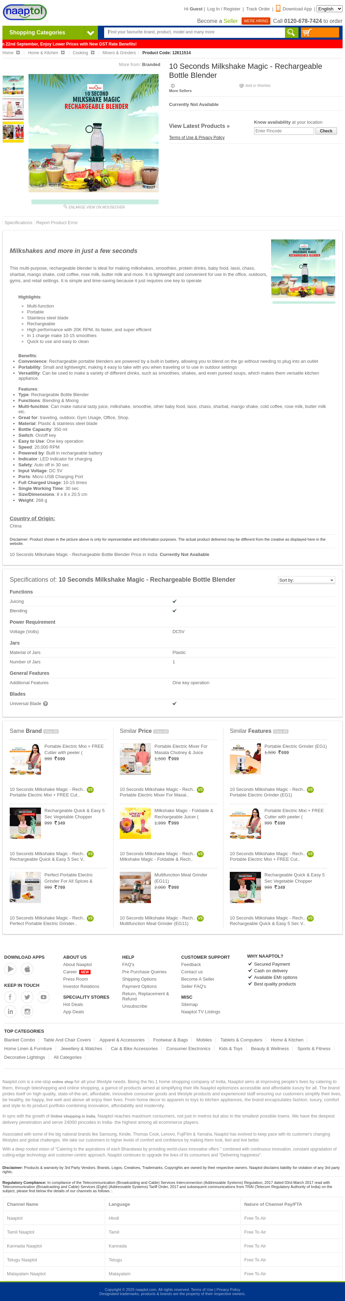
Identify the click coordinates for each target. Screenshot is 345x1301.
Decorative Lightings (24, 1057)
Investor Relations (81, 986)
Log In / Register (223, 8)
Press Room (75, 979)
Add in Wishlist (254, 85)
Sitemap (189, 1004)
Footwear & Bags (170, 1039)
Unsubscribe (134, 1006)
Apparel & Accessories (122, 1039)
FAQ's (128, 964)
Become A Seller (197, 979)
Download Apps (24, 957)
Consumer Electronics (188, 1048)
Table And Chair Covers (67, 1039)
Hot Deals (73, 1004)
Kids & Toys (231, 1048)
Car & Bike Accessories (134, 1048)
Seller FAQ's (193, 986)
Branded (151, 64)
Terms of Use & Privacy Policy (197, 137)
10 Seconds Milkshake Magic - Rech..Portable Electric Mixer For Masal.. (162, 792)
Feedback (191, 964)
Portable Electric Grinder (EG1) (295, 746)
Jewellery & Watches (81, 1048)
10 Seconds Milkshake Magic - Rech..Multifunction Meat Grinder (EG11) (162, 920)
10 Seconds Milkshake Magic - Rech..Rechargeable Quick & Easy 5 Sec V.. (52, 856)
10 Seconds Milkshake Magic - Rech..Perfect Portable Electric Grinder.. (52, 920)
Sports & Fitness (313, 1048)
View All (51, 731)
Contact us (192, 971)
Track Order (258, 8)
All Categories (67, 1057)
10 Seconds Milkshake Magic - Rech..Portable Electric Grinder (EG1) (272, 792)
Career (77, 971)
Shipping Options (139, 979)
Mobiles (204, 1039)
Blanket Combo (19, 1039)
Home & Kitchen (287, 1039)
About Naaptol (77, 964)
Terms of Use (202, 1289)
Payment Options (139, 986)
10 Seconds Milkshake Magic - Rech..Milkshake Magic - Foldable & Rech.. (162, 856)
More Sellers (180, 91)
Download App (294, 8)
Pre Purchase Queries (144, 971)
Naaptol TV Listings (200, 1011)
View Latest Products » (199, 126)
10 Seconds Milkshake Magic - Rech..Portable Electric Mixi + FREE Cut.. (52, 792)
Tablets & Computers (241, 1039)
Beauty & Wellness (270, 1048)
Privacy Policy (228, 1289)
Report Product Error (57, 222)
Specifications (18, 222)
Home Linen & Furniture (28, 1048)
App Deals (73, 1011)
